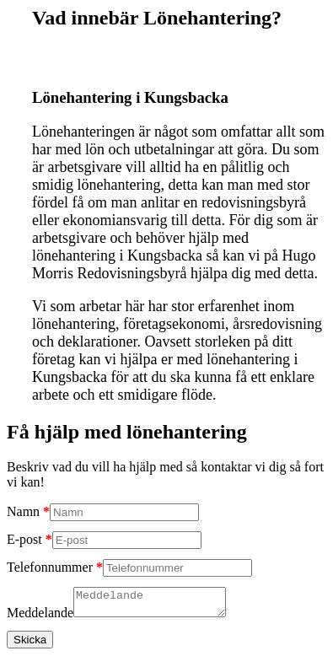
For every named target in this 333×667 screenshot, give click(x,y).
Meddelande (40, 618)
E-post (24, 539)
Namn (23, 511)
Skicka (29, 644)
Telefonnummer (50, 567)
